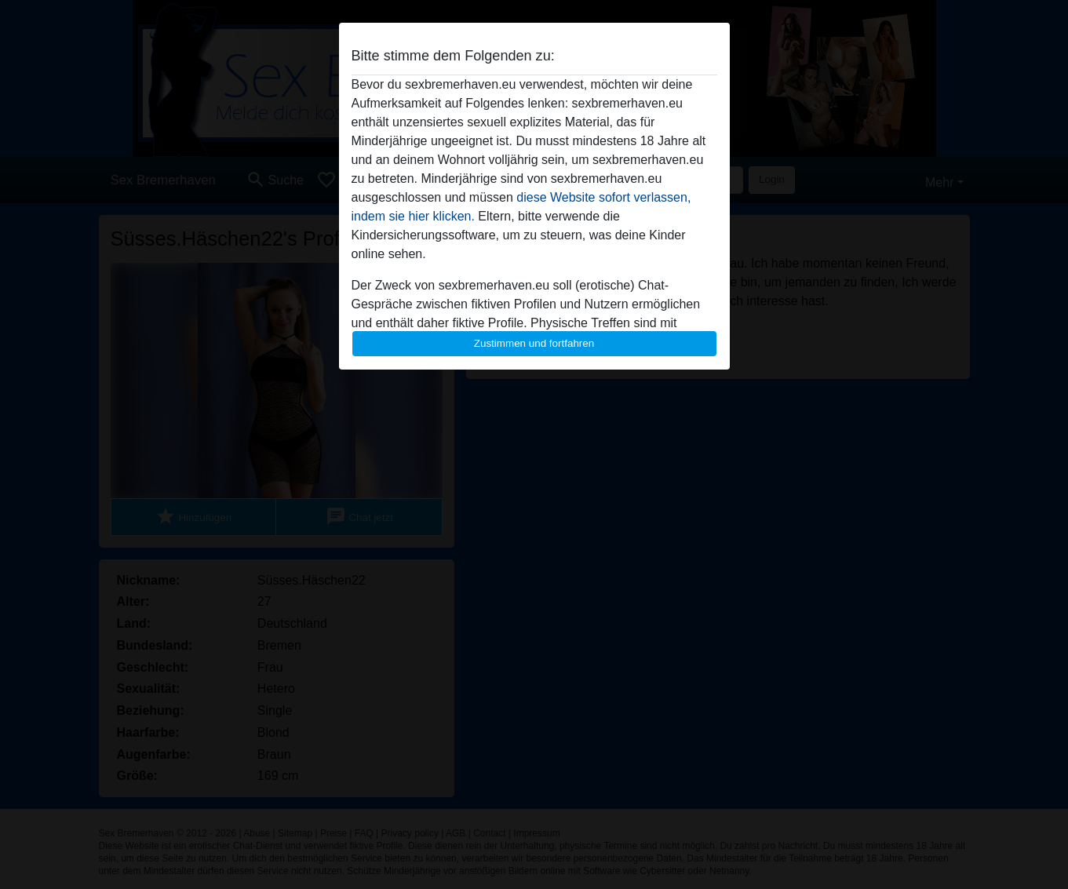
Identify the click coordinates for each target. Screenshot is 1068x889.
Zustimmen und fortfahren (534, 343)
